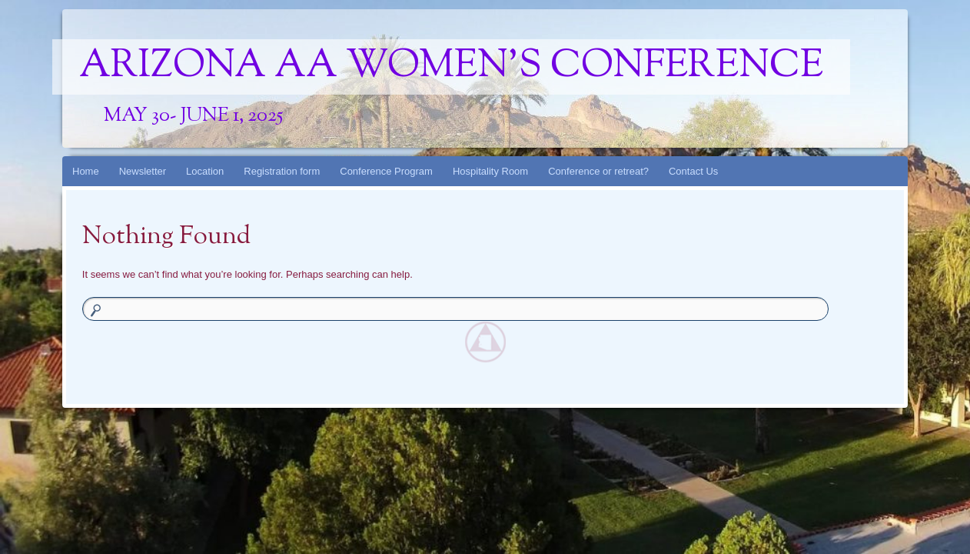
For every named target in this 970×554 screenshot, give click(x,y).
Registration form (282, 171)
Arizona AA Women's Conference (451, 67)
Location (205, 171)
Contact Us (693, 171)
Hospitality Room (490, 171)
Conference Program (386, 171)
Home (85, 171)
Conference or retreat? (598, 171)
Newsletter (142, 171)
